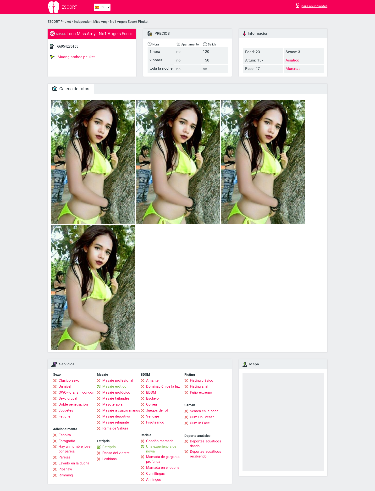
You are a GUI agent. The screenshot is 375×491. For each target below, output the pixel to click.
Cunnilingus (155, 473)
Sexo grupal (68, 398)
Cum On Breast (202, 417)
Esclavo (152, 398)
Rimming (66, 475)
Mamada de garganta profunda (163, 459)
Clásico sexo (69, 380)
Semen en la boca (204, 411)
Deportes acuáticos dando (205, 443)
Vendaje (152, 416)
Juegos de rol (157, 410)
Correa (151, 404)
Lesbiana (109, 459)
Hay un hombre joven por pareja (75, 448)
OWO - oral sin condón (76, 392)
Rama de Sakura (115, 428)
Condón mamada (159, 441)
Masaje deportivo (116, 416)
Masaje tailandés (116, 398)
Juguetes (66, 410)
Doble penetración (73, 404)
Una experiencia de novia (161, 448)
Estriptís (109, 447)
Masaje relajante (115, 422)
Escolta (65, 435)
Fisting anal (199, 386)
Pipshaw (65, 469)
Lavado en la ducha (74, 463)
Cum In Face (200, 423)
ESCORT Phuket (59, 21)
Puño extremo (201, 392)
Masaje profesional (117, 380)
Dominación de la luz (163, 386)
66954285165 (67, 46)
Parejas (65, 457)
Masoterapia (112, 404)
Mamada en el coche (162, 467)
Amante (152, 380)
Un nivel (65, 386)
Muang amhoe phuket (72, 57)
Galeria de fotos (70, 88)
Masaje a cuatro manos (121, 410)
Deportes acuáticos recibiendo (205, 453)
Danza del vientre (116, 453)
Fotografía (67, 441)
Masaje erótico (114, 386)
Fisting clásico (201, 380)
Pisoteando (155, 422)
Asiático (292, 60)
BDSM (151, 392)
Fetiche (64, 416)
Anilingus (153, 479)
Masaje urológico (116, 392)
